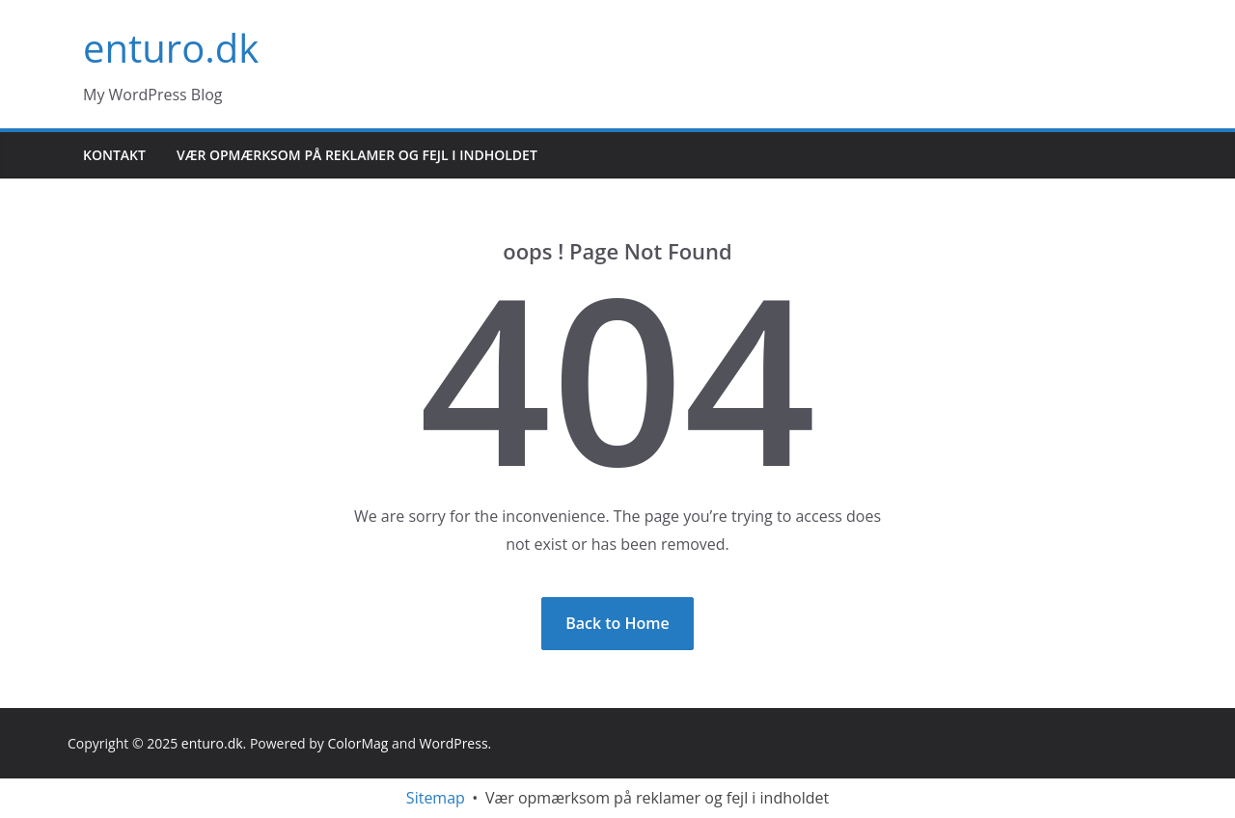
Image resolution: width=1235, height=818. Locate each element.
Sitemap (435, 797)
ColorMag (357, 743)
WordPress (454, 743)
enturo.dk (171, 47)
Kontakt (114, 155)
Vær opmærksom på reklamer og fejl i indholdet (357, 155)
